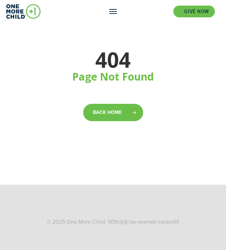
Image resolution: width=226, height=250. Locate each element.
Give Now (196, 11)
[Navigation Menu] (113, 11)
